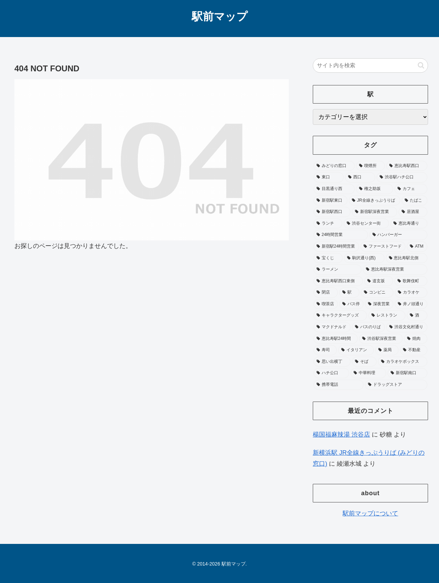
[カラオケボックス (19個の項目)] (402, 362)
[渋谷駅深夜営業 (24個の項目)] (381, 339)
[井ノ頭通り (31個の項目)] (411, 304)
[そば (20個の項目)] (364, 362)
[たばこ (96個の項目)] (414, 200)
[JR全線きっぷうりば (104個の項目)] (374, 200)
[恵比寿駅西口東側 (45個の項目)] (338, 281)
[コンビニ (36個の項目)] (377, 292)
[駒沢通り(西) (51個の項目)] (364, 258)
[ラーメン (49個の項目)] (337, 269)
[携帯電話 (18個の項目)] (338, 385)
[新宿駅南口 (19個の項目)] (407, 373)
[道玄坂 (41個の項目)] (378, 281)
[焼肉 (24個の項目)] (415, 339)
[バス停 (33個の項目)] (351, 304)
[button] (421, 65)
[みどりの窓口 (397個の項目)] (334, 166)
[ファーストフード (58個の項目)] (382, 246)
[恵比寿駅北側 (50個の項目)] (406, 258)
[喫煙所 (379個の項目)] (370, 166)
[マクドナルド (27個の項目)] (332, 327)
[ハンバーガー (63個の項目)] (398, 235)
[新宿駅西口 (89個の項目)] (332, 212)
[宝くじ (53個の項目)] (328, 258)
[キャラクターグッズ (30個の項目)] (340, 315)
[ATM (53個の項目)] (417, 246)
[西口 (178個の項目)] (360, 177)
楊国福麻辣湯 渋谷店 (341, 434)
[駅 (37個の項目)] (349, 292)
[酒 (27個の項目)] (417, 315)
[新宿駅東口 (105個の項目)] (330, 200)
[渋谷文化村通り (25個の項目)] (406, 327)
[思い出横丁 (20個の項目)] (332, 362)
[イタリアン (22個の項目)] (356, 350)
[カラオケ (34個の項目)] (411, 292)
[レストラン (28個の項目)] (386, 315)
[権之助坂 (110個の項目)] (374, 189)
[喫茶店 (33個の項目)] (325, 304)
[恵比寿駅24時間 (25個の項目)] (335, 339)
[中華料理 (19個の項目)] (368, 373)
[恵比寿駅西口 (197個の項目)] (406, 166)
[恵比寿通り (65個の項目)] (408, 223)
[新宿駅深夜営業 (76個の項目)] (374, 212)
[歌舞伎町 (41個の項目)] (410, 281)
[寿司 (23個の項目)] (325, 350)
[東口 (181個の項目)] (328, 177)
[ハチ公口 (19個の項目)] (331, 373)
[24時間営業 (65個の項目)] (340, 235)
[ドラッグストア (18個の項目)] (396, 385)
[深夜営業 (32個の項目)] (379, 304)
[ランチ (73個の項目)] (327, 223)
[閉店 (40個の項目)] (325, 292)
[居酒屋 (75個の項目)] (413, 212)
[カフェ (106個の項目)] (410, 189)
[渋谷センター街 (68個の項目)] (366, 223)
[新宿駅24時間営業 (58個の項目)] (336, 246)
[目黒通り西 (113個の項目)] (334, 189)
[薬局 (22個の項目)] (387, 350)
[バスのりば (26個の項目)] (368, 327)
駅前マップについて (370, 513)
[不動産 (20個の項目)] (413, 350)
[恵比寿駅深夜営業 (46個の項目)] (395, 269)
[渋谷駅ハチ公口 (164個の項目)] (402, 177)
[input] (370, 65)
